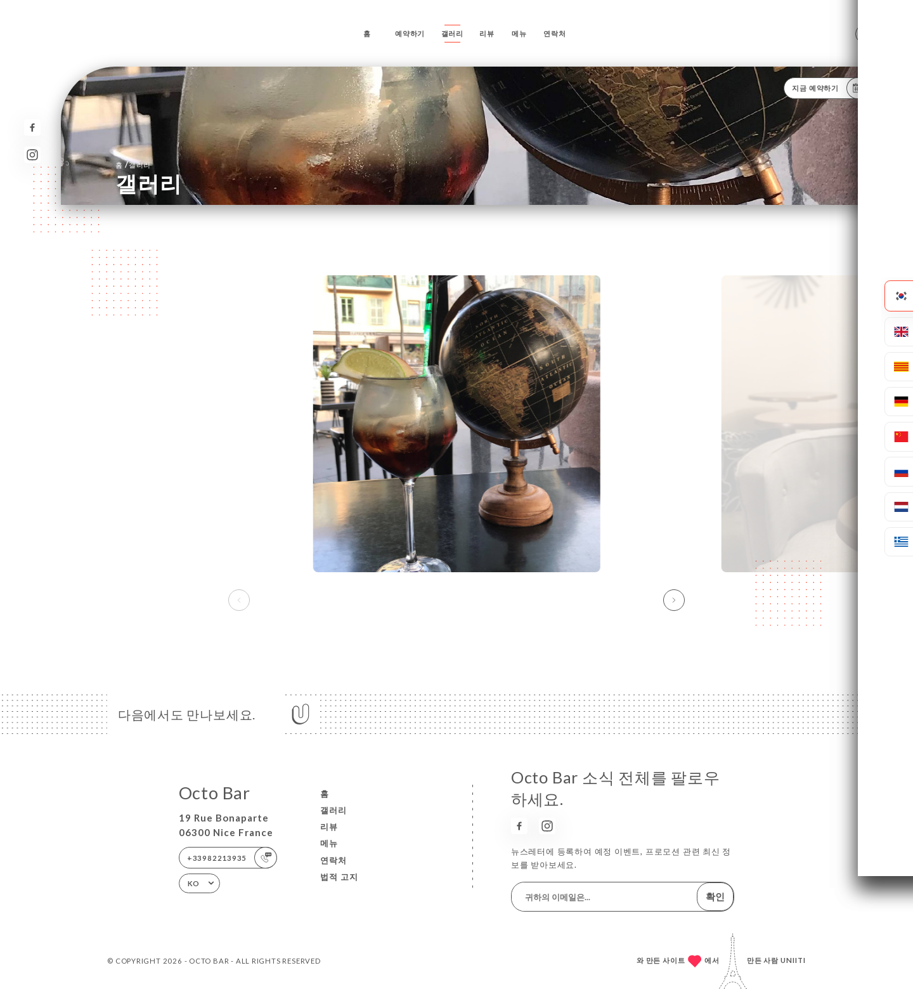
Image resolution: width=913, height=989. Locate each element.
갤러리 (452, 33)
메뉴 (519, 33)
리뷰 (487, 33)
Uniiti (793, 960)
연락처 (554, 33)
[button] (674, 600)
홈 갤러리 (133, 164)
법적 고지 (339, 877)
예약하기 (410, 33)
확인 (715, 896)
